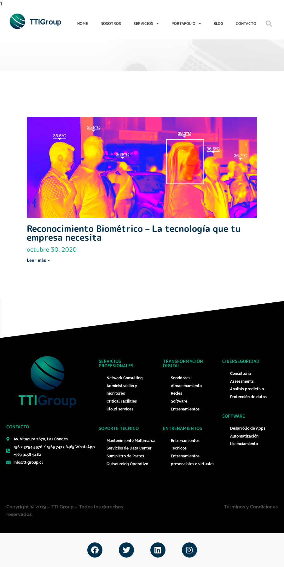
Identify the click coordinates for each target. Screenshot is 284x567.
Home (82, 23)
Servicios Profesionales (116, 363)
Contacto (246, 23)
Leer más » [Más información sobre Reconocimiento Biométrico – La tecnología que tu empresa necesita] (38, 260)
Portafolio (186, 24)
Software (233, 416)
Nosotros (111, 23)
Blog (218, 23)
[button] (269, 23)
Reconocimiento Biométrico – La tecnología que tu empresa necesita (134, 232)
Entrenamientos (182, 428)
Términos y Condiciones (251, 507)
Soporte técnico (119, 428)
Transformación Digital (183, 363)
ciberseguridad (240, 361)
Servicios (146, 24)
